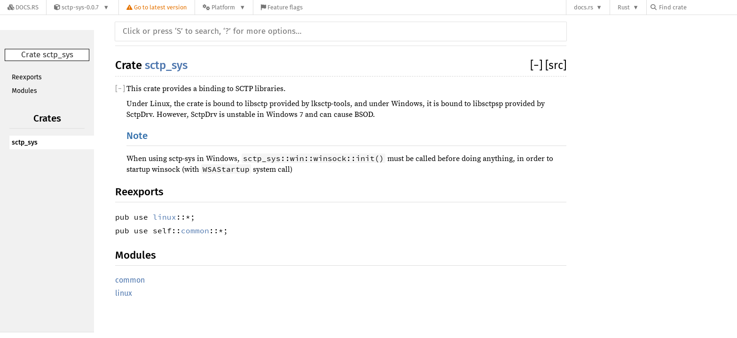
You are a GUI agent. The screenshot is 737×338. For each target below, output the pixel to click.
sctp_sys (25, 142)
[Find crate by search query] (697, 7)
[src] (555, 65)
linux (164, 217)
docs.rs (583, 7)
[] (537, 65)
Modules (24, 91)
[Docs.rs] (23, 7)
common (195, 230)
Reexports (27, 77)
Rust (624, 7)
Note (137, 136)
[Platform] (224, 7)
